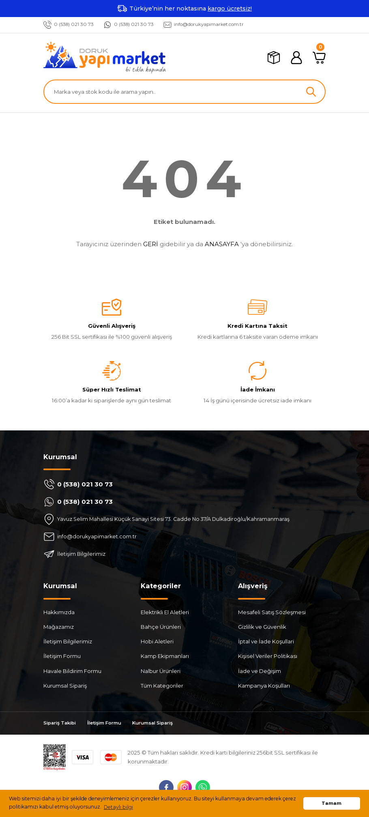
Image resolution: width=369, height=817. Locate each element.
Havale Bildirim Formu (72, 671)
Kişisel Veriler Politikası (267, 656)
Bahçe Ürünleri (161, 627)
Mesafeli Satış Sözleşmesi (272, 612)
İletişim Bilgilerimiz (67, 642)
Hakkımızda (59, 612)
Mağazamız (58, 627)
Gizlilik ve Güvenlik (262, 627)
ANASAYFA (222, 244)
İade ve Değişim (259, 671)
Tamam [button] (331, 803)
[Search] (184, 92)
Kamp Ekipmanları (165, 656)
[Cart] (319, 57)
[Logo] (104, 57)
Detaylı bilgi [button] (118, 807)
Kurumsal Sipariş (65, 685)
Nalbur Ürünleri (160, 671)
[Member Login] (296, 57)
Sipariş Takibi (61, 723)
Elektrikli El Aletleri (165, 612)
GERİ (150, 244)
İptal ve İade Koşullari (266, 642)
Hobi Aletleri (157, 642)
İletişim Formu (62, 656)
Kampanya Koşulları (264, 685)
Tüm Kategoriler (162, 685)
